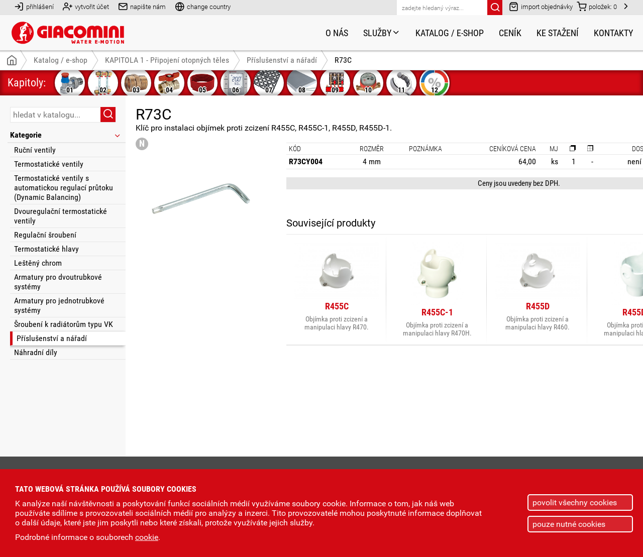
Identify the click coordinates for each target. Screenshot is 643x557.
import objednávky (541, 6)
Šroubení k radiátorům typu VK (63, 324)
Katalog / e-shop (449, 33)
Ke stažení (558, 33)
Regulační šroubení (45, 235)
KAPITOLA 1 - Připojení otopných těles (167, 60)
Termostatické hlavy (46, 249)
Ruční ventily (35, 150)
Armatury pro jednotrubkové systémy (59, 305)
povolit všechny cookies (574, 502)
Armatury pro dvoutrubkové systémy (58, 281)
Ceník (510, 33)
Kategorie (66, 135)
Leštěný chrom (38, 263)
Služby (381, 33)
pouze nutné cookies (568, 524)
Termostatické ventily (48, 164)
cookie (146, 537)
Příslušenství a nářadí (52, 338)
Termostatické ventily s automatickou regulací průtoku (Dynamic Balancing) (63, 187)
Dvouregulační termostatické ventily (60, 216)
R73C (343, 60)
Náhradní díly (35, 352)
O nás (337, 33)
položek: (597, 6)
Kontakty (613, 33)
